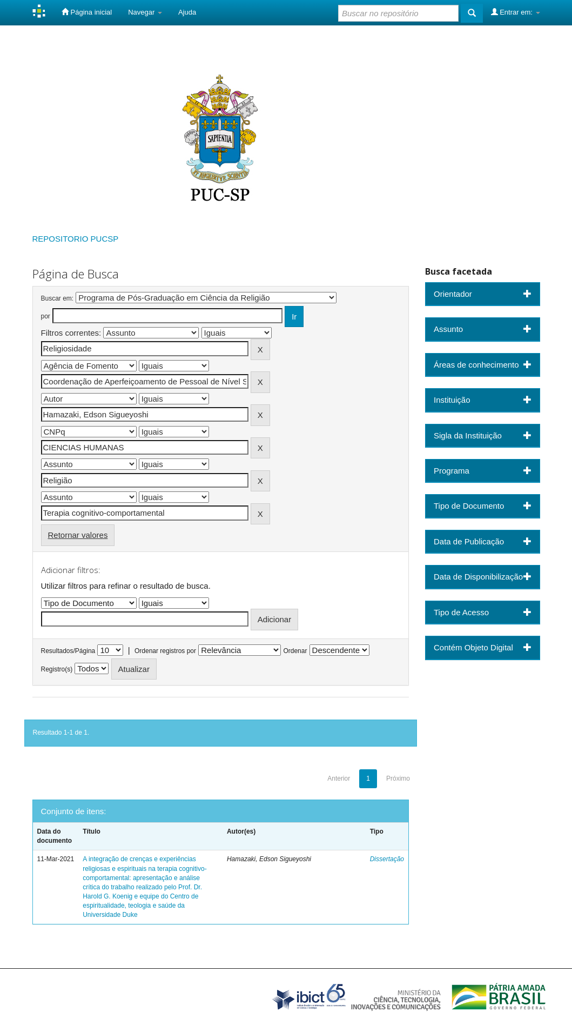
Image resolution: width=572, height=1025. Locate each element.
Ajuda (187, 12)
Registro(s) (57, 669)
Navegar (145, 12)
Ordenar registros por (165, 651)
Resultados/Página (68, 651)
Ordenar (295, 651)
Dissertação (387, 859)
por (45, 316)
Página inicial (87, 12)
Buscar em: (57, 298)
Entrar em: (515, 12)
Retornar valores (78, 535)
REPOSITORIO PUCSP (75, 238)
